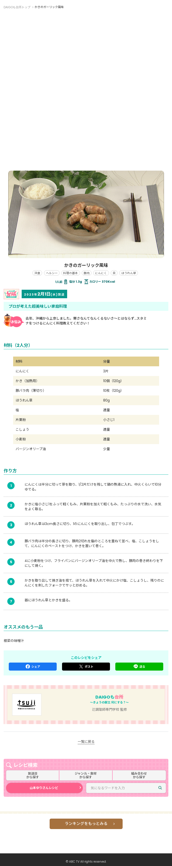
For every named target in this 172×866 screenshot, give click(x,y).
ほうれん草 (128, 273)
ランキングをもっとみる (86, 823)
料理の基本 (70, 273)
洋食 (37, 273)
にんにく (101, 273)
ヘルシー (52, 273)
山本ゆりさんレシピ (44, 788)
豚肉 (87, 273)
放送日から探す (32, 775)
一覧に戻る (86, 741)
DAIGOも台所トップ (17, 7)
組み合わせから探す (139, 775)
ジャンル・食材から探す (86, 775)
